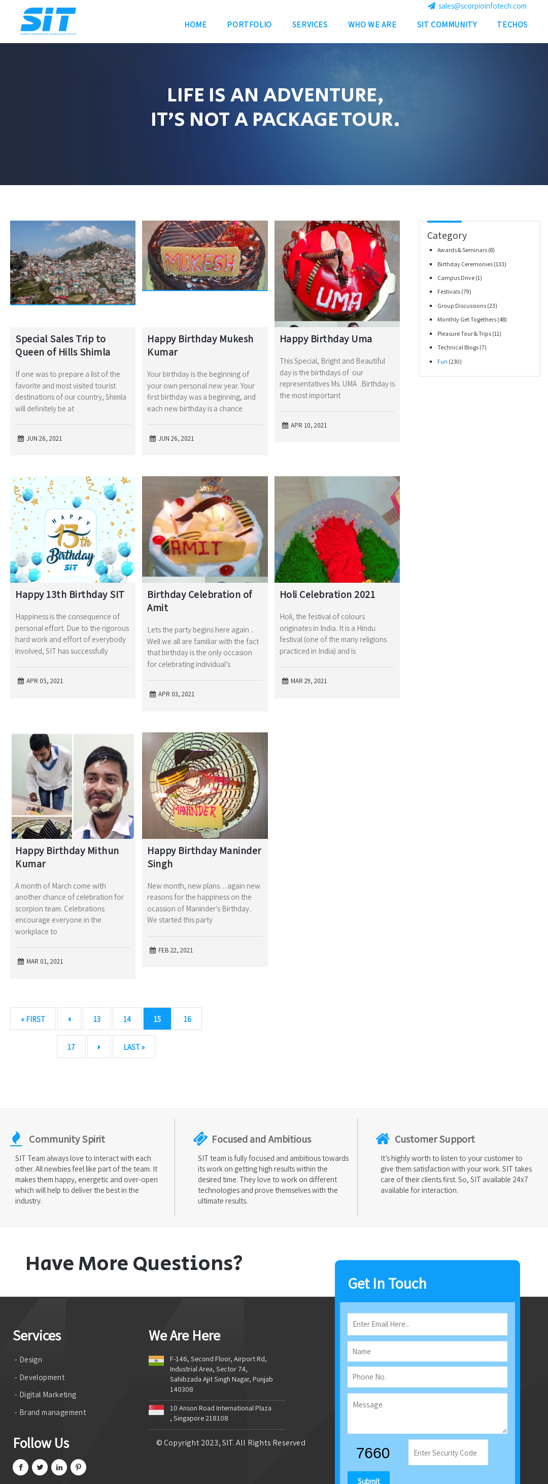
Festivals (449, 291)
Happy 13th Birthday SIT (70, 594)
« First (33, 1019)
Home (195, 27)
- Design (28, 1359)
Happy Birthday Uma (326, 338)
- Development (39, 1377)
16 (187, 1019)
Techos (512, 27)
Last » (134, 1047)
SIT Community (447, 27)
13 (96, 1019)
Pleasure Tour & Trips (464, 333)
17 (71, 1047)
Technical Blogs (458, 347)
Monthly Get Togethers (467, 319)
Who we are (372, 27)
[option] (274, 114)
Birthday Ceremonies (465, 264)
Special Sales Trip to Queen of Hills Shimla (63, 345)
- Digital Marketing (46, 1394)
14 (127, 1019)
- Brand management (50, 1412)
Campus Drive (456, 277)
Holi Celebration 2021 (327, 594)
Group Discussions (462, 305)
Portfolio (249, 27)
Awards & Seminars (462, 250)
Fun (443, 361)
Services (310, 27)
